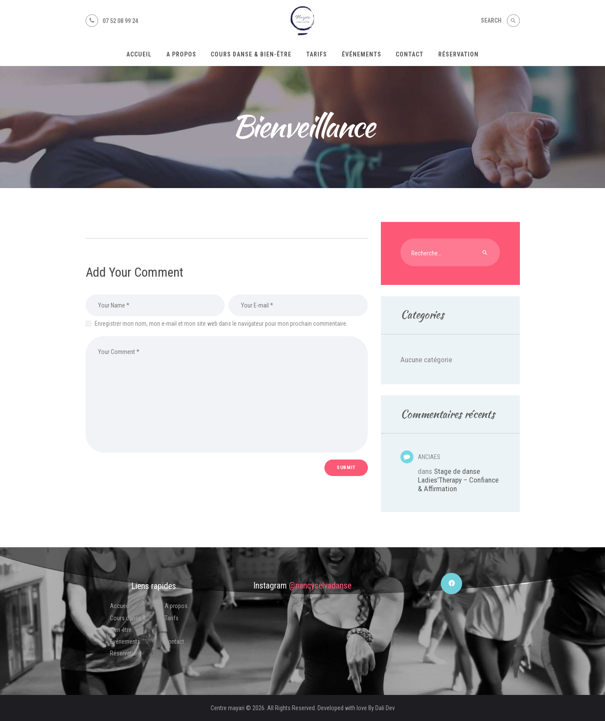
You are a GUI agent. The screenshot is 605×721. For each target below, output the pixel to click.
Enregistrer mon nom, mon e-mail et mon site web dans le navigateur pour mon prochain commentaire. (221, 323)
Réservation (124, 653)
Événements (125, 641)
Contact (174, 641)
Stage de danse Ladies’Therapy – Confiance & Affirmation (458, 480)
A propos (176, 605)
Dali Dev (385, 707)
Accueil (119, 605)
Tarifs (172, 618)
